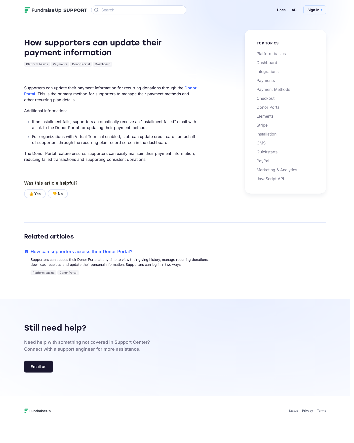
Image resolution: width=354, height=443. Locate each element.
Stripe (262, 125)
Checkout (266, 98)
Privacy (307, 410)
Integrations (267, 71)
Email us (38, 366)
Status (293, 410)
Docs (281, 10)
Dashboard (102, 64)
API (294, 10)
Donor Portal (81, 64)
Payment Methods (273, 89)
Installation (266, 134)
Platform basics (37, 64)
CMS (261, 142)
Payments (60, 64)
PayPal (263, 160)
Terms (321, 410)
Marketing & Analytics (277, 169)
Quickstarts (267, 151)
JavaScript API (270, 178)
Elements (265, 116)
